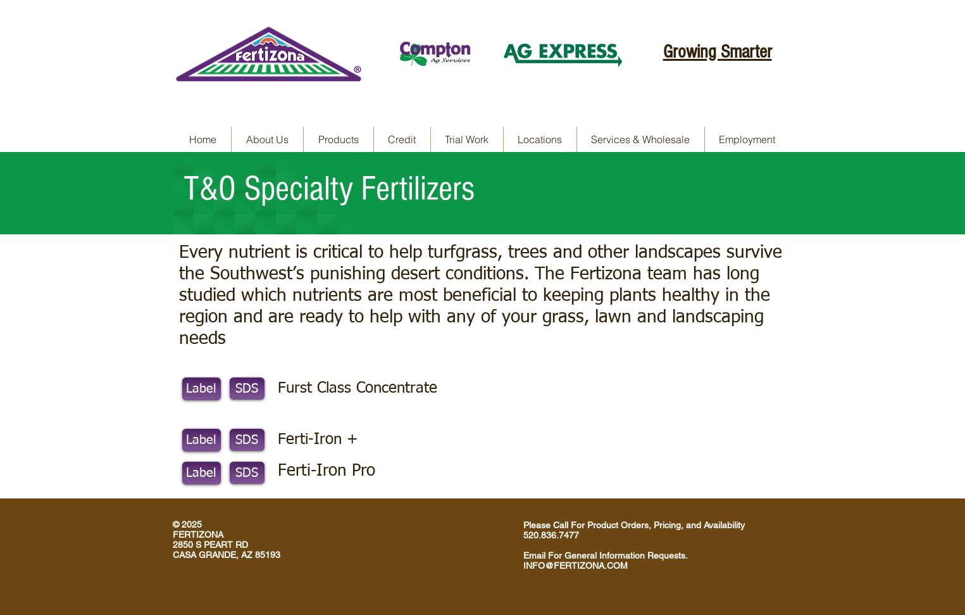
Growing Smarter (717, 52)
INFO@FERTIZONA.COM (575, 566)
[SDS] (247, 388)
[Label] (201, 388)
